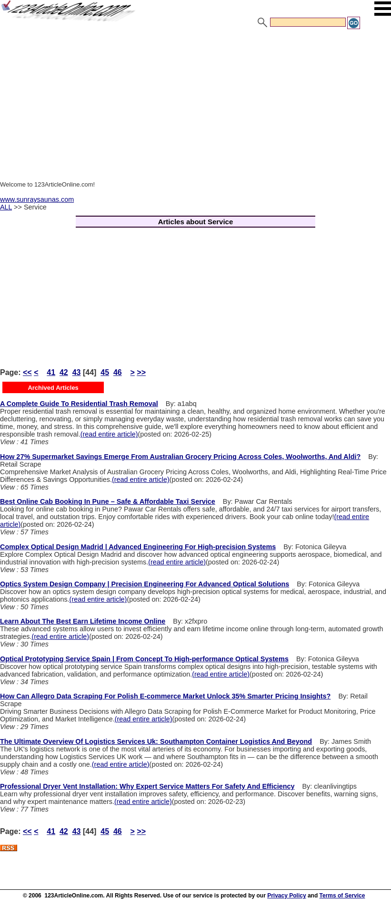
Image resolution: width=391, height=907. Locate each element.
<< (27, 372)
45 (104, 372)
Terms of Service (342, 895)
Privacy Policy (286, 895)
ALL (6, 207)
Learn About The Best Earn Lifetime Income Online (82, 621)
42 (64, 372)
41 (51, 372)
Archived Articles (53, 387)
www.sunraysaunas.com (37, 199)
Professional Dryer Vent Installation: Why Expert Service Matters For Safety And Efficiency (147, 786)
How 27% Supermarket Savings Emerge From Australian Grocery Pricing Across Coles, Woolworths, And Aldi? (180, 456)
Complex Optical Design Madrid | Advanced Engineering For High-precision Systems (138, 547)
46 (117, 372)
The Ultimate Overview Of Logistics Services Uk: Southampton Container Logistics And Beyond (156, 741)
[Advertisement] (195, 101)
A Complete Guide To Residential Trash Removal (79, 403)
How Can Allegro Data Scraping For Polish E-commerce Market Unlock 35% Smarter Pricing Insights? (165, 696)
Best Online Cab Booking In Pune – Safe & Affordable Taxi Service (107, 501)
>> (141, 372)
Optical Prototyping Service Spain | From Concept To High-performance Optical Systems (144, 659)
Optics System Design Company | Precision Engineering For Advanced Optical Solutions (144, 584)
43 (76, 372)
